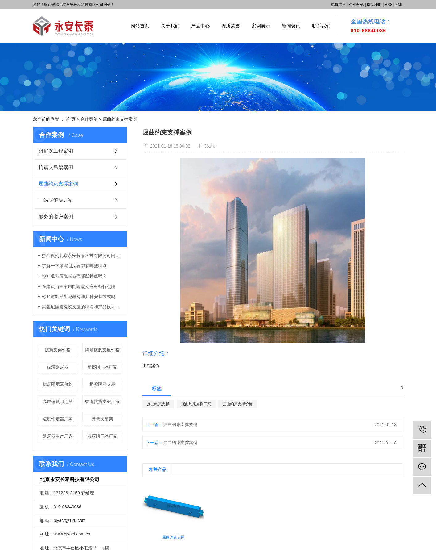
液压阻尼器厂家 (102, 436)
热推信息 (338, 4)
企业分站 (356, 4)
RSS (389, 4)
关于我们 (170, 25)
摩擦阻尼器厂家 (102, 367)
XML (399, 4)
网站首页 (140, 25)
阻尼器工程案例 (56, 151)
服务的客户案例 (56, 216)
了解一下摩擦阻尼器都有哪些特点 (74, 265)
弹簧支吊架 (102, 418)
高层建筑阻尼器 (58, 401)
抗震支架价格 (58, 349)
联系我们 (321, 25)
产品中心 (200, 25)
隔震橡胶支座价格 (102, 349)
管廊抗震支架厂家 (102, 401)
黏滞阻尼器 (57, 367)
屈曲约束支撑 (158, 404)
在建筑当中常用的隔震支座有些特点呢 (78, 286)
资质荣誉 (230, 25)
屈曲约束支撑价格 (238, 404)
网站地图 (374, 4)
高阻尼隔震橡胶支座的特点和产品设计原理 (82, 306)
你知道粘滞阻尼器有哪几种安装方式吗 (78, 296)
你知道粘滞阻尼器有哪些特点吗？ (74, 275)
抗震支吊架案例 (56, 167)
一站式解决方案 (56, 200)
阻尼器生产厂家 (58, 436)
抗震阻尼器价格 (58, 384)
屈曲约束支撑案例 (120, 119)
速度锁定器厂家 (58, 418)
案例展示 (261, 25)
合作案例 (89, 119)
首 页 (71, 119)
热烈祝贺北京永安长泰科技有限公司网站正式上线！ (82, 255)
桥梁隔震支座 (102, 384)
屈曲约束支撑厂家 (196, 404)
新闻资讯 (291, 25)
